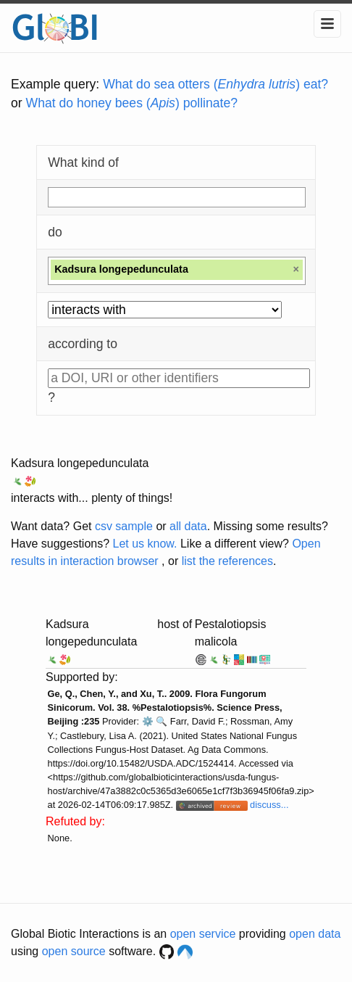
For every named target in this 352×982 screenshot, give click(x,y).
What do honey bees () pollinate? (132, 103)
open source (74, 951)
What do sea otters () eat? (215, 84)
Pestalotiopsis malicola (231, 633)
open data (314, 934)
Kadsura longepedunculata (79, 463)
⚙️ (148, 721)
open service (203, 934)
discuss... (269, 804)
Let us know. (145, 543)
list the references (227, 561)
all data (188, 526)
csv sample (124, 526)
